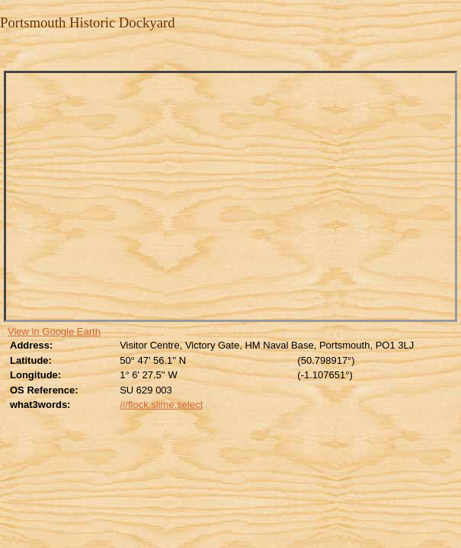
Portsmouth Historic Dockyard (87, 22)
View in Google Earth (54, 331)
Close (9, 54)
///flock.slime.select (161, 404)
